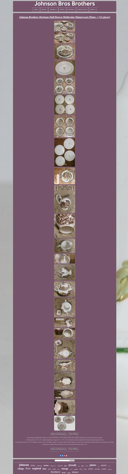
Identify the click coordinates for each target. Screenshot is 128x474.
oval (80, 469)
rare (79, 466)
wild (109, 466)
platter (104, 465)
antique (110, 469)
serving (97, 469)
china (33, 465)
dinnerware (53, 465)
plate (65, 465)
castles (103, 469)
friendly (72, 465)
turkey (90, 469)
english (68, 472)
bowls (64, 472)
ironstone (60, 465)
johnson (24, 464)
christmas (39, 465)
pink (49, 469)
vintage (64, 468)
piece (82, 465)
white (85, 469)
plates (93, 465)
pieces (71, 469)
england (36, 468)
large (58, 469)
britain (46, 465)
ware (87, 465)
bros (28, 468)
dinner (75, 472)
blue (44, 469)
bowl (98, 466)
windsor (76, 469)
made (54, 469)
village (21, 468)
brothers (55, 471)
